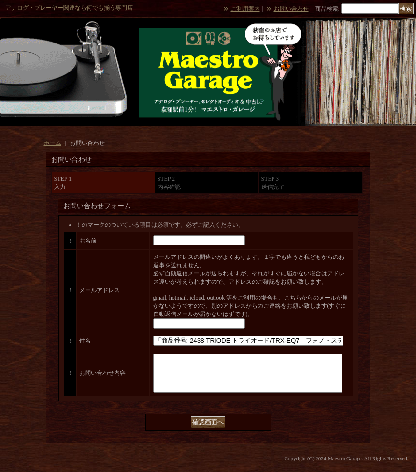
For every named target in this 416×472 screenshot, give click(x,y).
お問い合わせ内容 (102, 376)
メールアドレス (99, 290)
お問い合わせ (291, 8)
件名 (85, 340)
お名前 (88, 240)
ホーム (52, 143)
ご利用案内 (245, 8)
